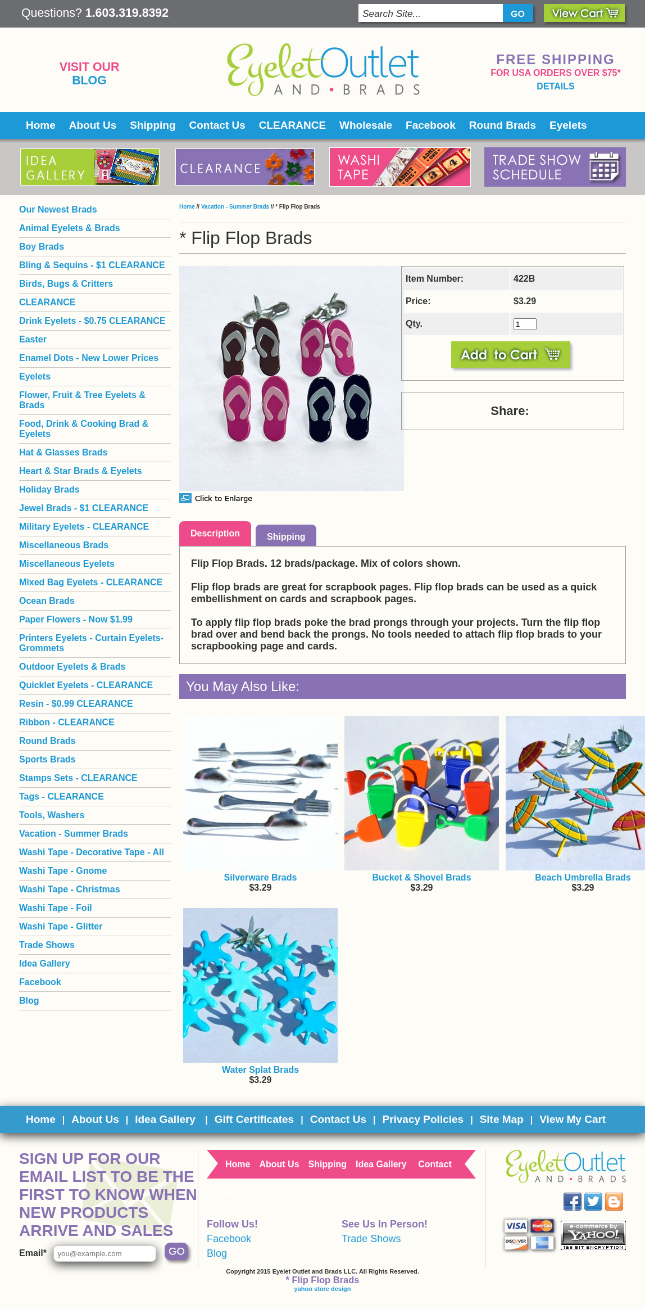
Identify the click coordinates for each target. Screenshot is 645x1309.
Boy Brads (41, 246)
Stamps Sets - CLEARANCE (78, 778)
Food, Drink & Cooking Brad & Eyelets (83, 429)
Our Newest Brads (58, 209)
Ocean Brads (47, 601)
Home (41, 125)
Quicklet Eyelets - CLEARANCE (86, 685)
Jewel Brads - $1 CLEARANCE (83, 508)
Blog (89, 80)
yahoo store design (322, 1288)
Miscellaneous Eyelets (67, 563)
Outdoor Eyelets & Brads (72, 666)
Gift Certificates (254, 1119)
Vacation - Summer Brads (235, 207)
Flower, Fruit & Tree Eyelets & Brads (82, 400)
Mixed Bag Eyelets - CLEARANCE (90, 582)
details (555, 86)
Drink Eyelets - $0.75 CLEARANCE (92, 321)
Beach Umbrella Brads (583, 877)
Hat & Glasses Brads (63, 452)
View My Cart (572, 1119)
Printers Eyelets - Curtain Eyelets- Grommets (91, 643)
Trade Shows (47, 945)
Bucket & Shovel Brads (421, 877)
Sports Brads (47, 759)
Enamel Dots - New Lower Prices (88, 358)
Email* (33, 1253)
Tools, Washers (51, 815)
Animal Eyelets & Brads (69, 228)
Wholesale (365, 125)
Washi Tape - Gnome (63, 870)
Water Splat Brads (260, 1070)
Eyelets (568, 125)
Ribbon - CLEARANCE (67, 722)
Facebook (431, 125)
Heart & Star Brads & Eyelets (80, 471)
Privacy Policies (423, 1119)
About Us (92, 125)
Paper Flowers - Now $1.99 (76, 619)
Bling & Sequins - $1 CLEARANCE (92, 265)
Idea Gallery (44, 963)
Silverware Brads (260, 877)
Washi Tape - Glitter (60, 926)
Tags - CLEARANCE (61, 796)
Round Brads (502, 125)
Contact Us (217, 125)
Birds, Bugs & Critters (66, 283)
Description (215, 533)
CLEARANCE (292, 125)
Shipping (152, 125)
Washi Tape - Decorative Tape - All (91, 852)
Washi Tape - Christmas (69, 889)
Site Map (502, 1119)
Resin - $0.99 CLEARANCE (76, 703)
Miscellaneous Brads (63, 545)
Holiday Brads (49, 489)
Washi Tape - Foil (55, 908)
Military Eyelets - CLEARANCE (84, 526)
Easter (33, 339)
